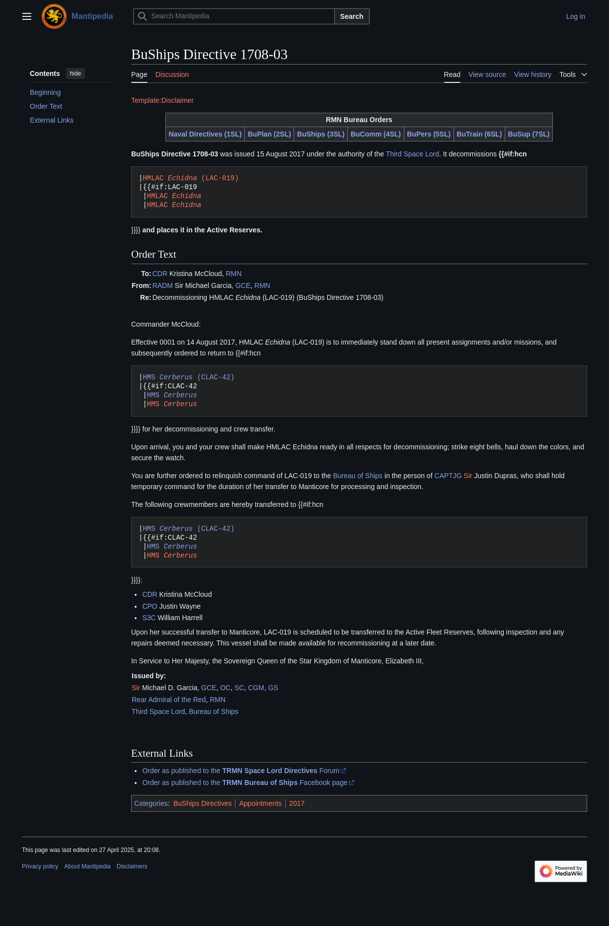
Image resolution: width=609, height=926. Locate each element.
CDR (159, 274)
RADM (162, 285)
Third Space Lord (412, 154)
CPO (149, 606)
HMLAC (174, 196)
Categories (151, 803)
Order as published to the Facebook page (244, 782)
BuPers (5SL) (429, 134)
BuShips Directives (202, 803)
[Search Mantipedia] (234, 16)
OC (225, 688)
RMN (234, 274)
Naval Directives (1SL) (204, 134)
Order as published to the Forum (240, 771)
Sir (468, 476)
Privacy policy (40, 866)
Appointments (260, 803)
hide (75, 73)
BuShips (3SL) (321, 134)
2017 (296, 803)
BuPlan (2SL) (269, 134)
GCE (242, 285)
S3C (148, 618)
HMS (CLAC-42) (188, 377)
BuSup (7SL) (529, 134)
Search (352, 16)
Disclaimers (132, 866)
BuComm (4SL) (376, 134)
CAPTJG (447, 476)
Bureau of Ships (358, 476)
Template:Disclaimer (162, 100)
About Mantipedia (87, 866)
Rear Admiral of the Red (169, 700)
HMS (172, 395)
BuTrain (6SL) (479, 134)
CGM (256, 688)
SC (239, 688)
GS (273, 688)
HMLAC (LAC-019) (190, 178)
